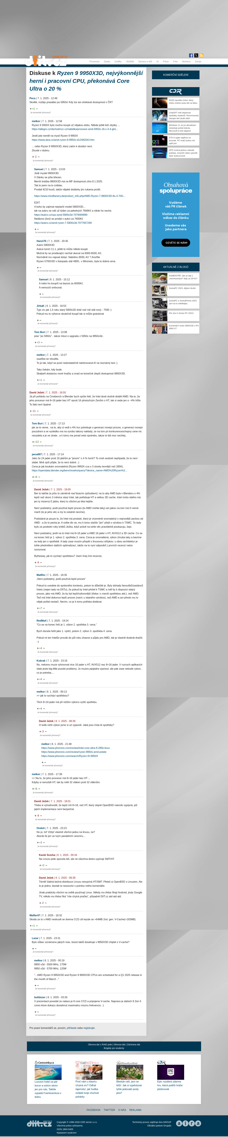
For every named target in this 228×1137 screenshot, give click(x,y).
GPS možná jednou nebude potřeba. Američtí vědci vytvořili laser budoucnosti (183, 153)
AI (157, 61)
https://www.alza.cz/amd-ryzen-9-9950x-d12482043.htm (63, 140)
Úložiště (130, 61)
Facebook (94, 1110)
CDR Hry (176, 91)
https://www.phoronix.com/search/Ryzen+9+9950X (69, 756)
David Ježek (36, 392)
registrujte (89, 1028)
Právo (166, 61)
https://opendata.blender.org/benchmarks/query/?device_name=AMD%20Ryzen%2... (79, 470)
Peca (32, 98)
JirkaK (40, 306)
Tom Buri (39, 332)
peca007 (37, 454)
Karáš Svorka (47, 855)
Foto (175, 61)
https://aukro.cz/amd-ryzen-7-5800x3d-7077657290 (63, 223)
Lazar (35, 938)
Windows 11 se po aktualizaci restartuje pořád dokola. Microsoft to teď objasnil (182, 128)
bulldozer (39, 997)
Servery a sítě (145, 61)
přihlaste (71, 1028)
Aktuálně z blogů (175, 267)
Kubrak (41, 660)
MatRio (41, 575)
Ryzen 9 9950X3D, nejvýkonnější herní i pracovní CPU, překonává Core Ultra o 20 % (86, 81)
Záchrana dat (133, 1044)
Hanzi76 (41, 241)
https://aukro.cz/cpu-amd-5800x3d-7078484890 (60, 214)
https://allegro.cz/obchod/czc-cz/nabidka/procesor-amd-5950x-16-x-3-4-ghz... (75, 129)
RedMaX (42, 620)
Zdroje (198, 61)
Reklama (135, 1110)
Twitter (109, 1110)
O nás (122, 1110)
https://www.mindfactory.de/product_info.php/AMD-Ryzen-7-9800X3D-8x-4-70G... (79, 196)
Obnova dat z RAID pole (100, 1044)
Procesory (94, 61)
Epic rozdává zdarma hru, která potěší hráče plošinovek (170, 1085)
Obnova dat (119, 1044)
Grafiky (117, 61)
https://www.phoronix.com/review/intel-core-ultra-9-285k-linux (75, 748)
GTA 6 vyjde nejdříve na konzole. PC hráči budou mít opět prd (182, 140)
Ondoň (41, 828)
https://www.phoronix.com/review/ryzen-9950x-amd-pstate (73, 752)
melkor (36, 121)
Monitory (186, 61)
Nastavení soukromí (66, 1132)
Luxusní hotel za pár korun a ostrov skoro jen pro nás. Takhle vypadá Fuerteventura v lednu (48, 1089)
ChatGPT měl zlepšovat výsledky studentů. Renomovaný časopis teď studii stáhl (184, 115)
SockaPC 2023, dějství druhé (182, 288)
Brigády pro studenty (114, 1048)
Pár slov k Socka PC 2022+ (181, 313)
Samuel (38, 169)
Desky (107, 61)
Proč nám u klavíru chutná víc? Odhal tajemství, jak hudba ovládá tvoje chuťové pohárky (87, 1089)
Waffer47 (34, 915)
